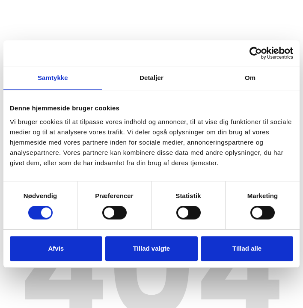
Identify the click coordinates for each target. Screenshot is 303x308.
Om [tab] (250, 77)
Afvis (56, 248)
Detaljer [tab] (151, 77)
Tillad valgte (151, 248)
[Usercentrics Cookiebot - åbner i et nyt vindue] (255, 53)
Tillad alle (246, 248)
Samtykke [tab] (53, 77)
